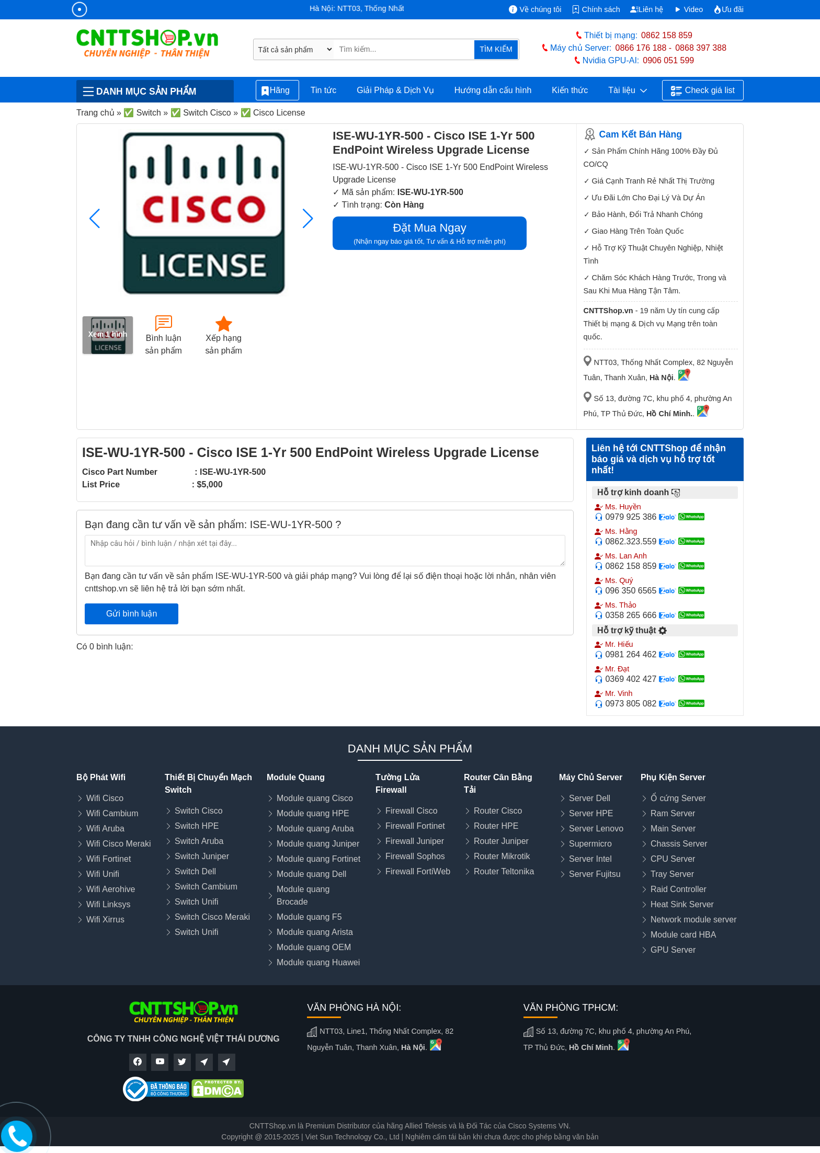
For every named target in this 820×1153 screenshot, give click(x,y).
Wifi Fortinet (108, 858)
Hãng (277, 91)
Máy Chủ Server (590, 777)
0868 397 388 (700, 47)
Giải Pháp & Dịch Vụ (395, 90)
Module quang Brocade (303, 895)
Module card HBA (683, 934)
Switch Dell (195, 871)
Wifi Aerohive (110, 889)
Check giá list (703, 91)
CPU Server (673, 858)
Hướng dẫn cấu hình (493, 90)
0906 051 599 (668, 60)
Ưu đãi (728, 9)
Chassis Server (679, 843)
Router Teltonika (504, 871)
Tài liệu (627, 90)
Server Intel (590, 858)
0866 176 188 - (644, 47)
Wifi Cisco (104, 798)
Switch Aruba (199, 841)
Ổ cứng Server (678, 798)
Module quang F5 (309, 916)
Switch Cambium (206, 886)
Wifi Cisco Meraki (118, 843)
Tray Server (672, 874)
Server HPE (591, 813)
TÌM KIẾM (496, 49)
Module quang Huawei (318, 962)
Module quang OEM (314, 947)
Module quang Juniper (318, 843)
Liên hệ (646, 9)
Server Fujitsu (595, 874)
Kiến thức (570, 90)
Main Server (673, 828)
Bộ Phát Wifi (101, 777)
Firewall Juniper (414, 841)
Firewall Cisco (411, 810)
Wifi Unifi (102, 874)
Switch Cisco (199, 810)
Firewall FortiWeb (417, 871)
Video (688, 9)
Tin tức (324, 90)
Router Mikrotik (502, 856)
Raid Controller (679, 889)
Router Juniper (501, 841)
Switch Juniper (202, 856)
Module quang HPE (313, 813)
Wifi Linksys (108, 904)
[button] (308, 218)
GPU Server (673, 949)
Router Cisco (498, 810)
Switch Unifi (197, 901)
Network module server (694, 919)
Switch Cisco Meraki (212, 916)
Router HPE (496, 825)
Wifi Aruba (105, 828)
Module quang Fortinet (318, 858)
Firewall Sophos (415, 856)
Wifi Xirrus (105, 919)
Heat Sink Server (682, 904)
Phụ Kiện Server (673, 777)
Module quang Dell (311, 874)
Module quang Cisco (315, 798)
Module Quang (296, 777)
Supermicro (590, 843)
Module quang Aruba (315, 828)
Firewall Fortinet (415, 825)
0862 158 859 (666, 35)
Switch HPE (197, 825)
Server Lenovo (596, 828)
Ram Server (673, 813)
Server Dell (589, 798)
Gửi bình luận (131, 613)
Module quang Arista (315, 932)
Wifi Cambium (112, 813)
